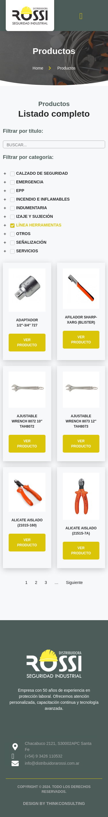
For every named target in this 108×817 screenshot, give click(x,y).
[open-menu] (81, 16)
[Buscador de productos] (54, 144)
